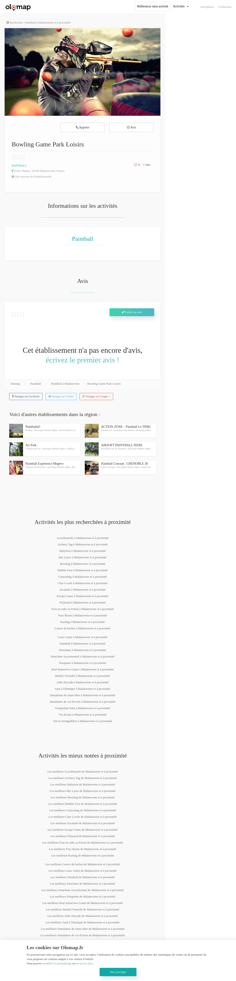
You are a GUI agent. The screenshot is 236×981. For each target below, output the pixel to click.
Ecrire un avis (132, 312)
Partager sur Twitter (61, 396)
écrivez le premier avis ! (82, 360)
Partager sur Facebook (25, 396)
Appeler (82, 127)
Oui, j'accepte (118, 972)
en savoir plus (84, 963)
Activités (179, 6)
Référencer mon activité (152, 6)
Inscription (207, 7)
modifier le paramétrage (57, 963)
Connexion (224, 7)
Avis (131, 127)
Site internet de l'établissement (31, 176)
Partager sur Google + (96, 396)
